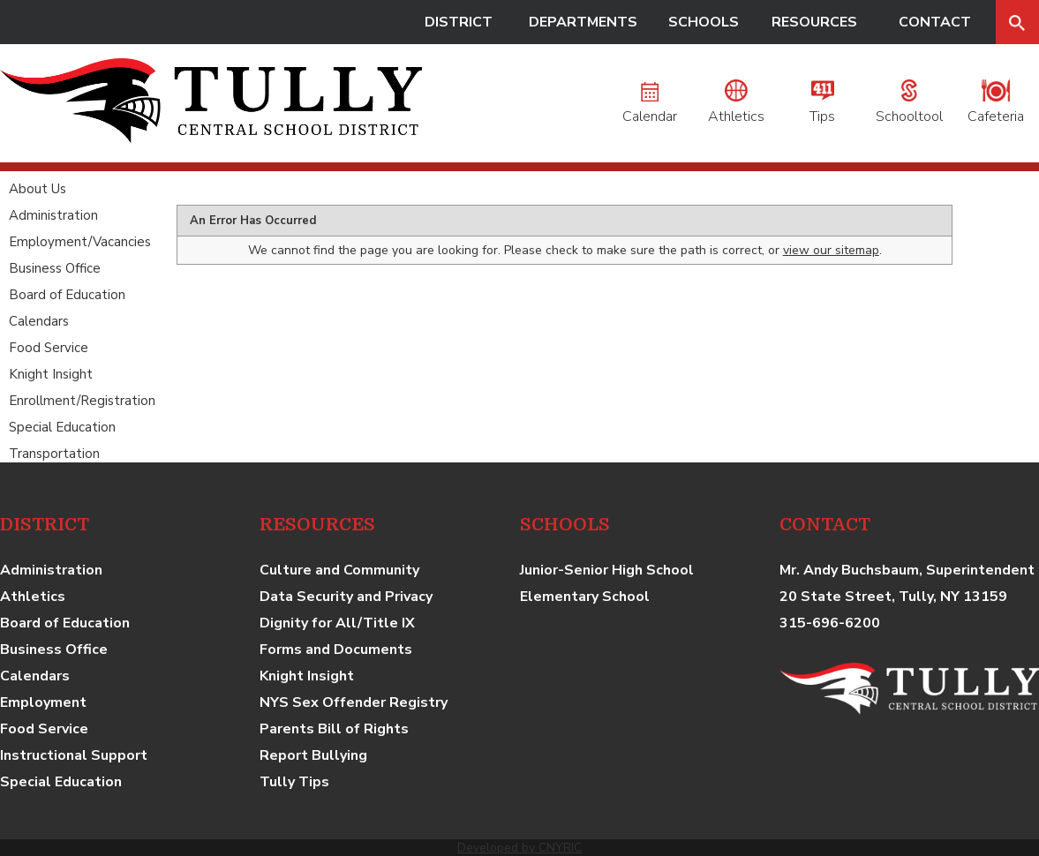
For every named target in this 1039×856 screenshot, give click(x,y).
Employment (43, 702)
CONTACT (935, 22)
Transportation (54, 453)
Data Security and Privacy (346, 596)
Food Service (48, 348)
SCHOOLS (703, 22)
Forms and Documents (336, 649)
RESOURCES (814, 22)
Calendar (649, 106)
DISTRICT (459, 22)
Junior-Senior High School (607, 570)
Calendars (39, 321)
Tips (822, 106)
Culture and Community (339, 570)
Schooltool (909, 106)
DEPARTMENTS (583, 22)
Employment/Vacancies (80, 242)
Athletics (736, 106)
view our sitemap (831, 250)
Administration (53, 215)
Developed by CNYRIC (519, 847)
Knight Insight (51, 374)
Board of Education (67, 295)
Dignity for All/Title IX (337, 623)
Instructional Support (73, 755)
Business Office (55, 268)
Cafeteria (995, 106)
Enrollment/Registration (82, 400)
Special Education (62, 427)
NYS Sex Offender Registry (354, 702)
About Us (37, 189)
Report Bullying (313, 755)
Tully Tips (294, 782)
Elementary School (585, 596)
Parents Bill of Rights (334, 729)
